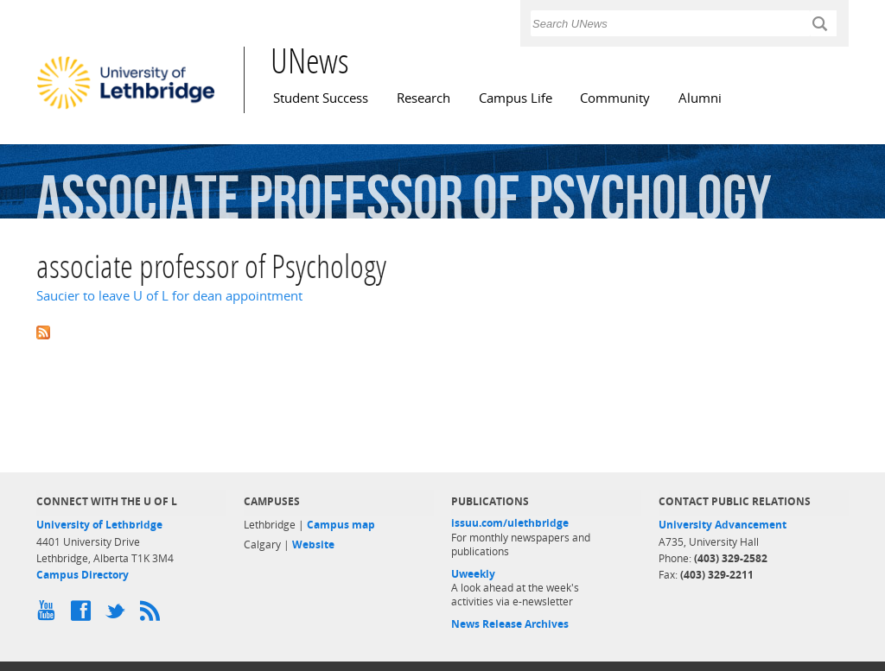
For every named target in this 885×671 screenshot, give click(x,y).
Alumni (700, 98)
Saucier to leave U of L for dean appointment (169, 296)
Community (615, 98)
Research (423, 98)
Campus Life (515, 98)
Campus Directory (82, 574)
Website (313, 544)
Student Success (320, 98)
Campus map (341, 524)
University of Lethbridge (99, 524)
